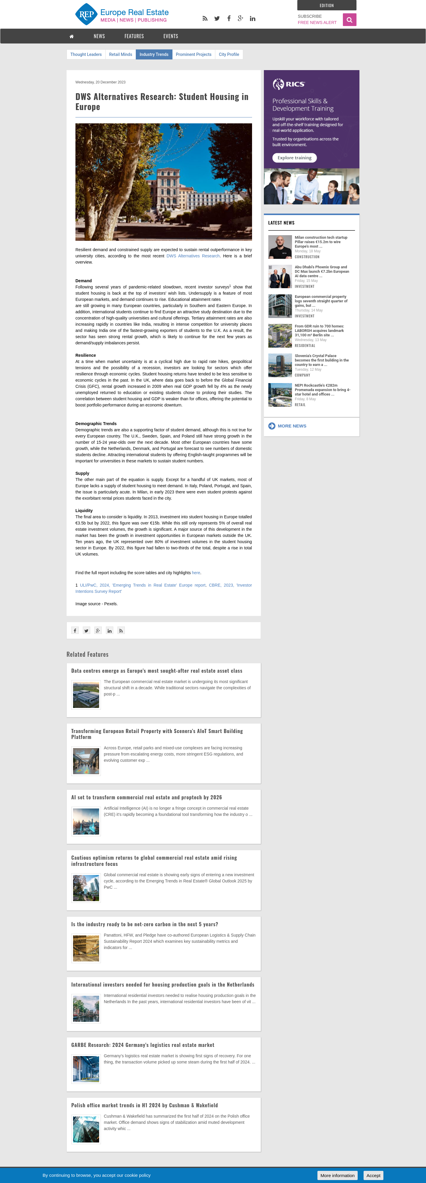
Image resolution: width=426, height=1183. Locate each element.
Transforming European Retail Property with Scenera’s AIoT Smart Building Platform (157, 733)
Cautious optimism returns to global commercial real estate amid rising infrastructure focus (154, 860)
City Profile (229, 54)
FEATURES (134, 36)
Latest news (281, 222)
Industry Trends (154, 54)
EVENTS (171, 36)
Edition (327, 5)
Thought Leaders (86, 54)
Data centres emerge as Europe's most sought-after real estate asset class (157, 670)
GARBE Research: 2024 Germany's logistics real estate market (142, 1044)
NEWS (99, 36)
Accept (373, 1175)
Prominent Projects (194, 54)
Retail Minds (120, 54)
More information (337, 1175)
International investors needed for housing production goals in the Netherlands (162, 984)
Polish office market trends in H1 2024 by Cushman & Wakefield (144, 1105)
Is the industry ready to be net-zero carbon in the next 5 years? (144, 924)
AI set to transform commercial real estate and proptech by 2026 (146, 797)
